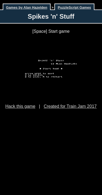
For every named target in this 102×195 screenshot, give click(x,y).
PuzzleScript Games (74, 7)
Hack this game (20, 106)
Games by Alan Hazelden (26, 7)
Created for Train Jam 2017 (70, 106)
